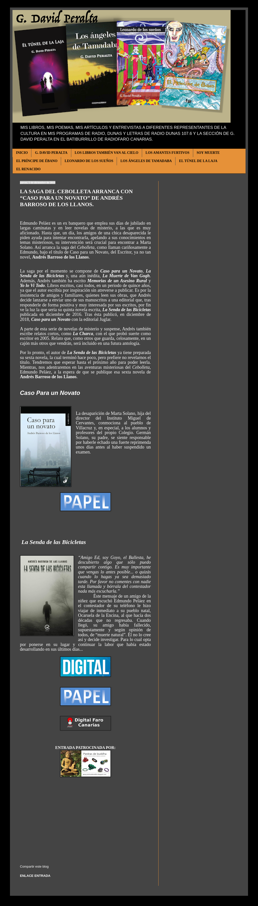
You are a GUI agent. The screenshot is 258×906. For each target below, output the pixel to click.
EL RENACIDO (28, 169)
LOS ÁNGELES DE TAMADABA (146, 161)
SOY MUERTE (208, 153)
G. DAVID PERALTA (51, 153)
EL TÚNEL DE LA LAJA (198, 161)
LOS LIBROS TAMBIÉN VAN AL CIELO (106, 153)
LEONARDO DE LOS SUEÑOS (89, 161)
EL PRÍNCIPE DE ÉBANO (36, 161)
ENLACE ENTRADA (35, 876)
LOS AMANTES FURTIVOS (167, 153)
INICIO (22, 153)
